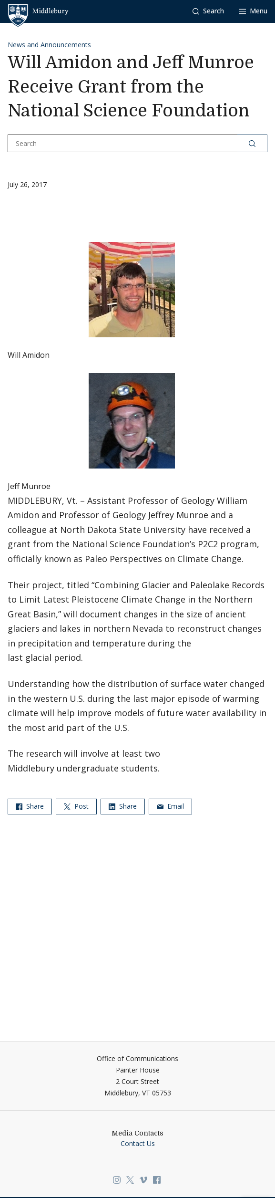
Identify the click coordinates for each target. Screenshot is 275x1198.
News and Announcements (49, 44)
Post (76, 806)
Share (30, 806)
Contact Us (138, 1143)
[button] (208, 11)
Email (170, 806)
